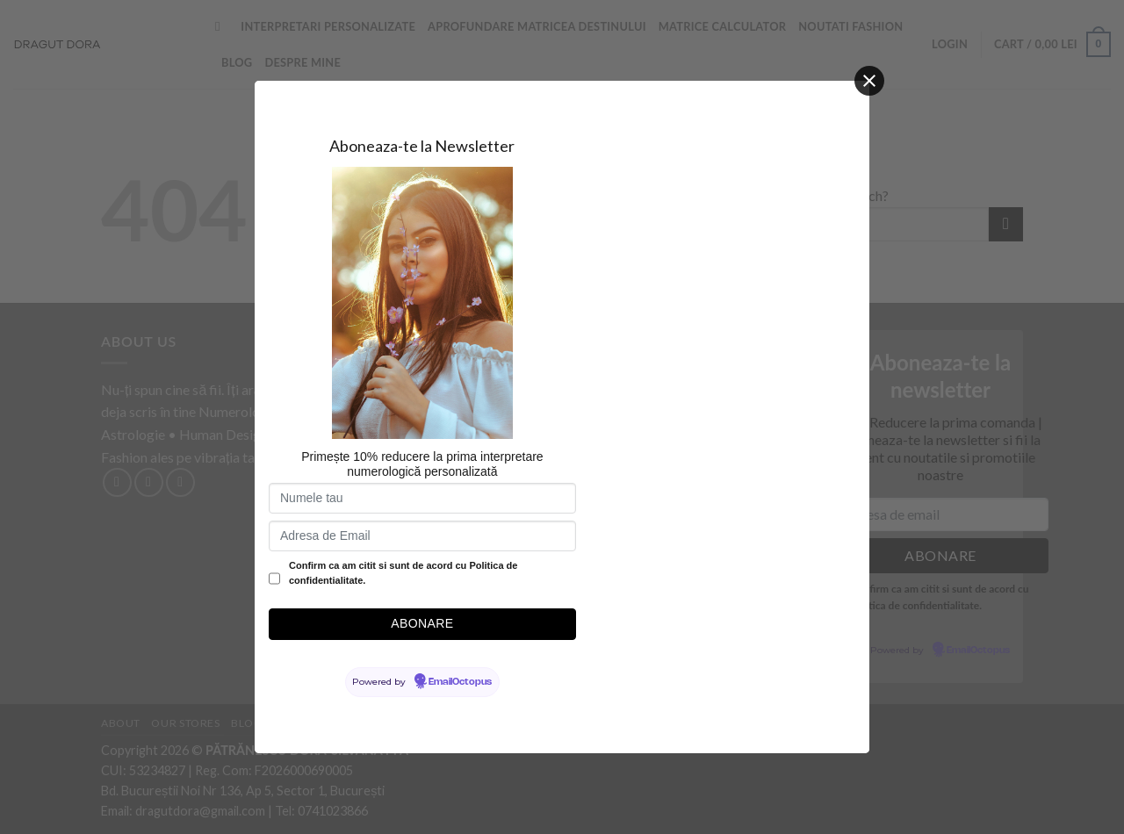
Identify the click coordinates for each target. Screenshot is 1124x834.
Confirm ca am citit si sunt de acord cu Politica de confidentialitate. (403, 573)
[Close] (869, 81)
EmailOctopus (460, 682)
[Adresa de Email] (422, 536)
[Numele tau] (422, 498)
